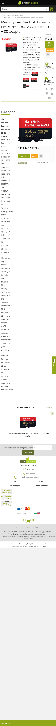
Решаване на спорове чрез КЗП (20, 546)
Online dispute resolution (39, 544)
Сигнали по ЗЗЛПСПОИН (39, 546)
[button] (46, 90)
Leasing (50, 50)
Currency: (19, 513)
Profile (53, 2)
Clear (48, 407)
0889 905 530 (28, 473)
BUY (25, 156)
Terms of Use (17, 544)
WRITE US (28, 469)
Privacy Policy (27, 544)
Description (6, 723)
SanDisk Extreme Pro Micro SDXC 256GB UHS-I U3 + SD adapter (32, 139)
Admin (11, 544)
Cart (52, 8)
